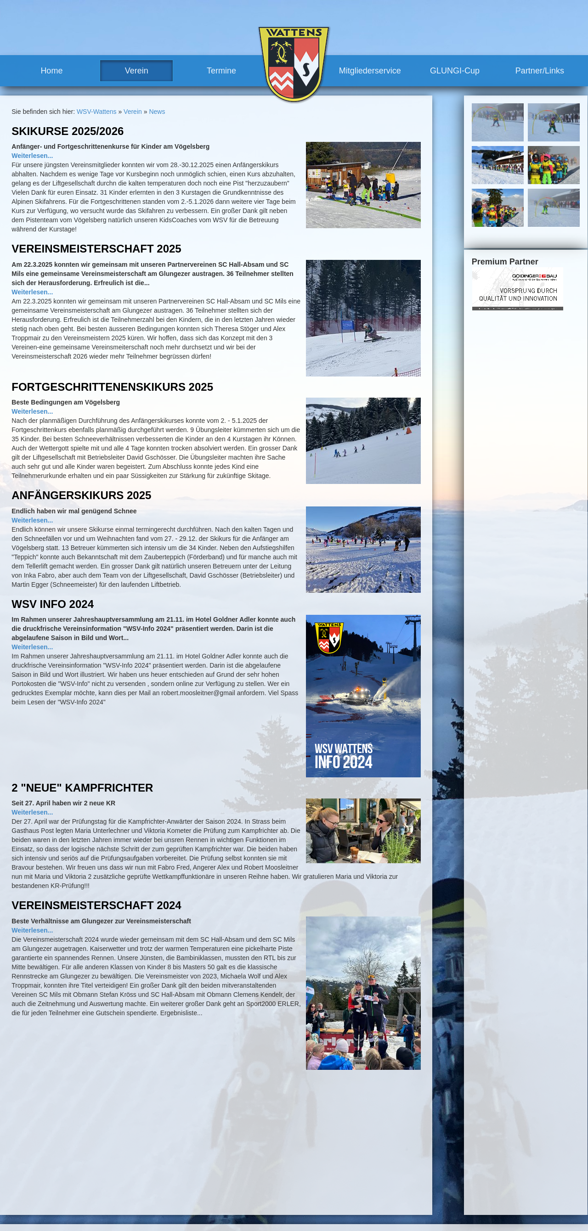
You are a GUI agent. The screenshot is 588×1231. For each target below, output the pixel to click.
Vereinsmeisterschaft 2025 (96, 248)
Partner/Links (539, 70)
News (157, 111)
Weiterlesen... (32, 155)
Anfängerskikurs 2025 (81, 495)
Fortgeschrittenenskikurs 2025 (112, 387)
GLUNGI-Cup (455, 70)
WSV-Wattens (97, 111)
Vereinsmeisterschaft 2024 (96, 905)
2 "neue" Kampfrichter (82, 787)
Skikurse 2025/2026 (67, 131)
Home (51, 70)
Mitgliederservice (370, 70)
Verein (136, 70)
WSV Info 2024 (52, 604)
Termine (221, 70)
